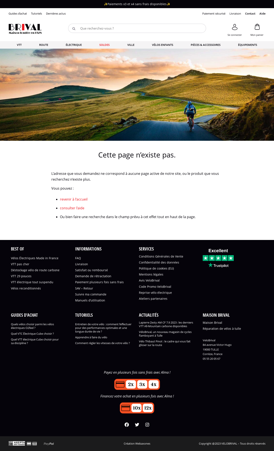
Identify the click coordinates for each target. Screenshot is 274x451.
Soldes (104, 45)
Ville (130, 45)
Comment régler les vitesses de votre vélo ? (102, 343)
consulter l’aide (72, 208)
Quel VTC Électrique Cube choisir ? (32, 334)
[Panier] (257, 29)
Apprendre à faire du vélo (91, 337)
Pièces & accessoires (205, 45)
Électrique (74, 45)
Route (43, 45)
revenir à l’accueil (74, 199)
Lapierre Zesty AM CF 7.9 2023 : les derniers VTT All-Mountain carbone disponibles (166, 324)
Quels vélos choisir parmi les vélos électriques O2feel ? (32, 326)
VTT (19, 45)
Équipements (247, 45)
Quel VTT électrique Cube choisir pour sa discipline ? (35, 341)
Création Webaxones (137, 443)
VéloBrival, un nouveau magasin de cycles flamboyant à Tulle (165, 333)
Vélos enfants (162, 45)
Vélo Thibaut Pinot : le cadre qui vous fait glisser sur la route (165, 343)
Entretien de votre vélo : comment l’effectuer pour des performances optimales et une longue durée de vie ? (103, 327)
